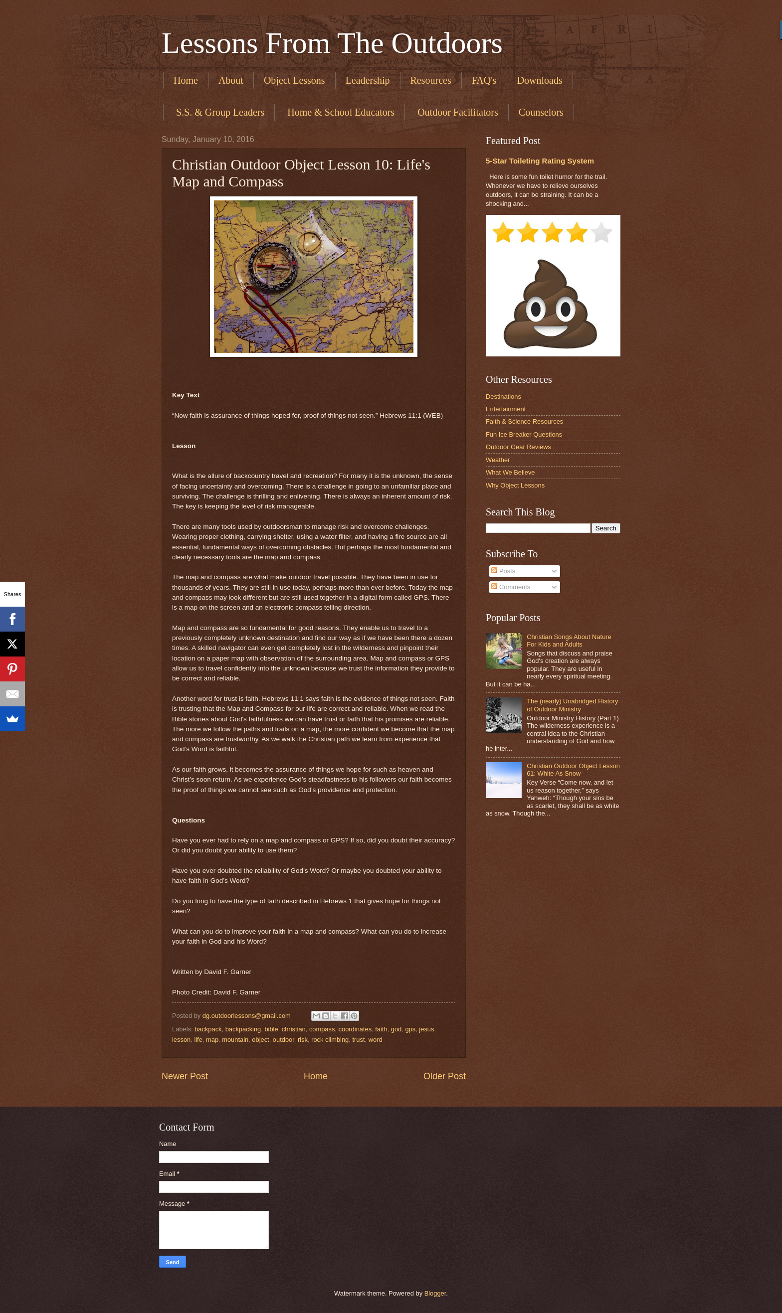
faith (381, 1029)
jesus (426, 1029)
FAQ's (484, 80)
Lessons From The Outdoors (332, 42)
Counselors (541, 112)
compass (322, 1029)
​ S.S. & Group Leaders (219, 112)
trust (358, 1039)
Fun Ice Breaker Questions (524, 434)
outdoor (283, 1039)
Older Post (444, 1076)
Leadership (368, 80)
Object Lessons (294, 80)
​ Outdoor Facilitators (456, 112)
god (396, 1029)
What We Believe (510, 472)
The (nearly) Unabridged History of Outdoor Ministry (572, 704)
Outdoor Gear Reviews (518, 447)
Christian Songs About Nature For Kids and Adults (569, 640)
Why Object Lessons (515, 485)
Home (186, 80)
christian (294, 1029)
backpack (208, 1029)
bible (271, 1029)
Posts (503, 571)
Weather (498, 460)
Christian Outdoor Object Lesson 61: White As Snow (573, 769)
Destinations (503, 396)
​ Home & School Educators (339, 112)
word (376, 1039)
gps (410, 1029)
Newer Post (185, 1076)
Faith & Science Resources (524, 421)
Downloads (540, 80)
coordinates (355, 1029)
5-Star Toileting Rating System (540, 161)
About (230, 80)
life (198, 1039)
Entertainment (506, 409)
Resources (430, 80)
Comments (510, 587)
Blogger (435, 1293)
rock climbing (330, 1039)
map (212, 1039)
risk (303, 1039)
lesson (181, 1039)
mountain (235, 1039)
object (260, 1039)
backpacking (243, 1029)
